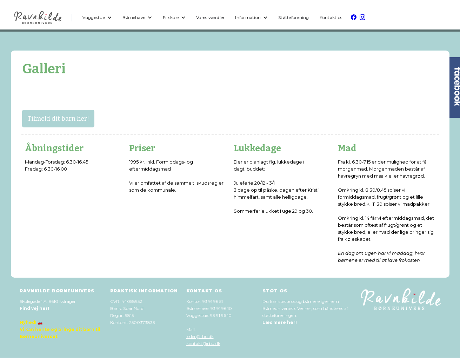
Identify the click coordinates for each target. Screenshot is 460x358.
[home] (38, 17)
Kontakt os (331, 17)
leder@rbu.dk (200, 336)
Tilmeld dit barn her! (58, 118)
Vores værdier (210, 17)
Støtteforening (293, 17)
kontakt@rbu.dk (203, 343)
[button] (97, 17)
